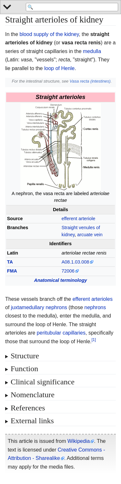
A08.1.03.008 (75, 261)
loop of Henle (59, 68)
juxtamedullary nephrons (39, 307)
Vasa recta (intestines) (90, 81)
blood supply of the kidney (49, 34)
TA (10, 261)
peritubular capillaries (61, 333)
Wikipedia (78, 441)
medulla (92, 51)
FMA (12, 270)
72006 (68, 270)
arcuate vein (89, 234)
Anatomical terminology (60, 280)
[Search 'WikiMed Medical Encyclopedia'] (72, 7)
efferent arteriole (79, 218)
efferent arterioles (93, 299)
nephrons (95, 307)
